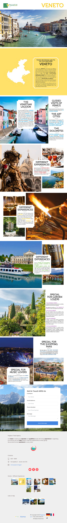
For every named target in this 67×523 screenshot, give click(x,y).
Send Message (42, 423)
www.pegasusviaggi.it (16, 465)
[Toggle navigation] (33, 2)
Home (23, 517)
